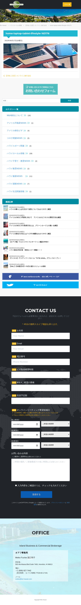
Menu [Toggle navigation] (67, 4)
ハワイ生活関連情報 (15, 191)
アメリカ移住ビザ (14, 130)
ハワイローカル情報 (15, 153)
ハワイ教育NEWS (14, 169)
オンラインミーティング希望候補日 (35, 412)
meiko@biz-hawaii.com (23, 579)
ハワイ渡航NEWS (14, 184)
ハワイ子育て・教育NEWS (18, 161)
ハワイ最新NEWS (15, 176)
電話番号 (18, 356)
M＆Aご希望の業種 (23, 382)
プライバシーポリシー (58, 502)
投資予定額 (19, 395)
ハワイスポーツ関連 (15, 146)
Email (17, 343)
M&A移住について (15, 115)
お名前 (17, 330)
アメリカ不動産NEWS (16, 123)
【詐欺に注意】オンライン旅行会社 (18, 76)
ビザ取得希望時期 (22, 369)
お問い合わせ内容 (26, 454)
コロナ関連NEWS (14, 138)
